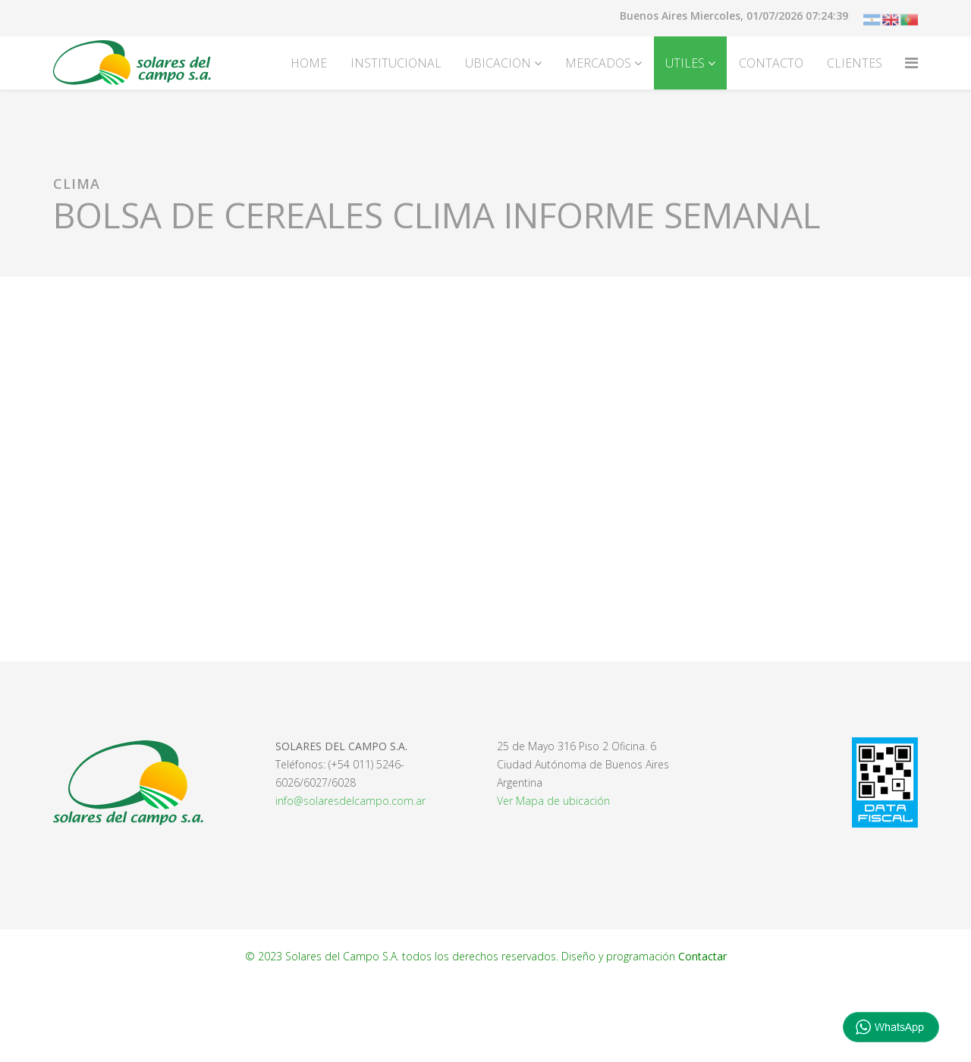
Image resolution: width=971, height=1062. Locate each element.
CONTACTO (771, 63)
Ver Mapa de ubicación (553, 800)
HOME (309, 63)
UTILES (685, 63)
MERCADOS (598, 63)
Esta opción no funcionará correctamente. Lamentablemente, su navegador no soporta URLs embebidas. (485, 466)
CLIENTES (854, 63)
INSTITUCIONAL (396, 63)
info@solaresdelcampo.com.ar (350, 800)
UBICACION (498, 63)
